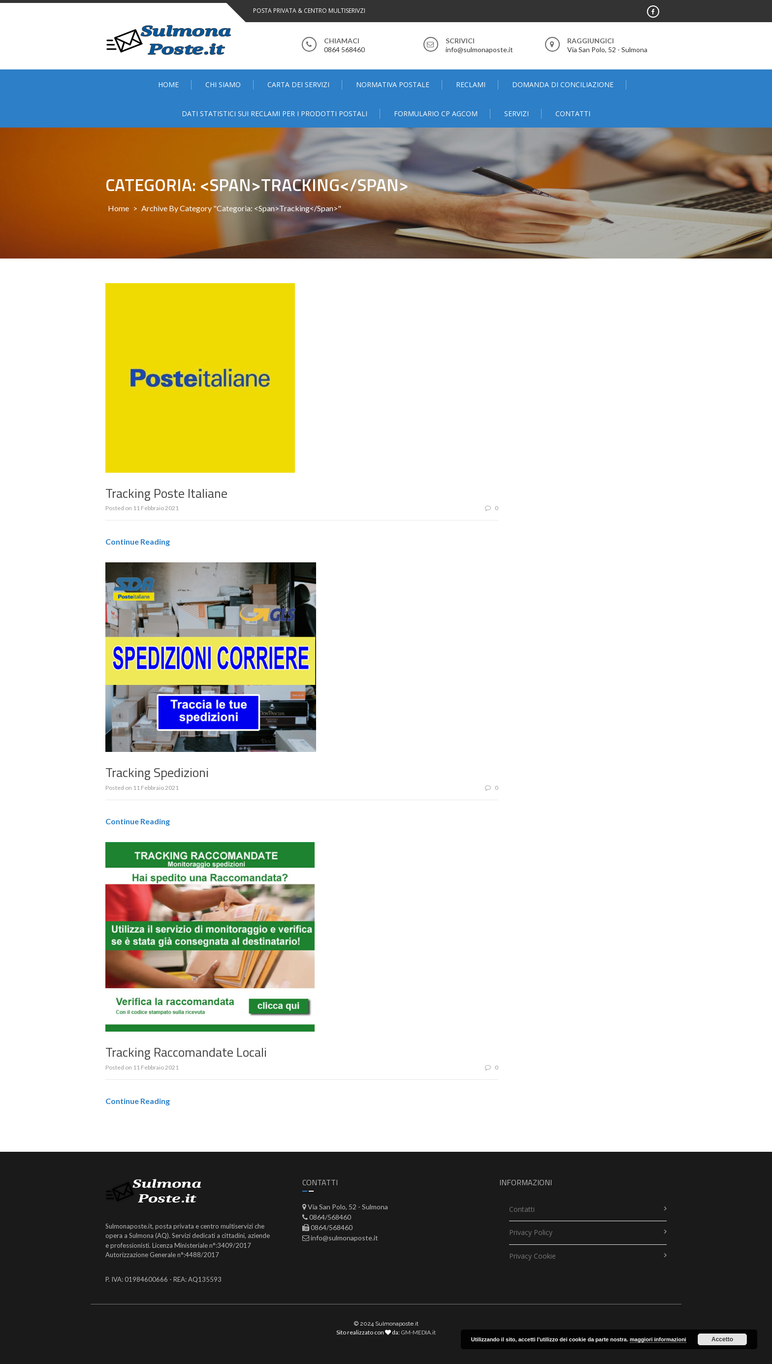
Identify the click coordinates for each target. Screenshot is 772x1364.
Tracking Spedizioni (157, 772)
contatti (572, 113)
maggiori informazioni (658, 1339)
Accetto (722, 1339)
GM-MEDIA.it (418, 1332)
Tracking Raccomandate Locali (186, 1052)
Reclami (470, 84)
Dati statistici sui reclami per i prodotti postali (274, 113)
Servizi (516, 113)
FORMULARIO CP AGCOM (436, 113)
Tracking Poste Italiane (166, 493)
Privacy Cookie (532, 1256)
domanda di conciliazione (562, 84)
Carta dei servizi (298, 84)
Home (168, 84)
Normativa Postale (392, 84)
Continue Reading (137, 541)
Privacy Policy (530, 1232)
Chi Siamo (223, 84)
